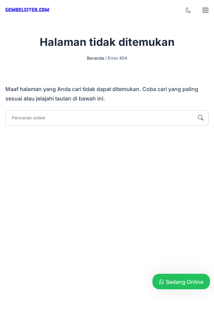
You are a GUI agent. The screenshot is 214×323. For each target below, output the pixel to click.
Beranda (95, 58)
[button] (188, 10)
